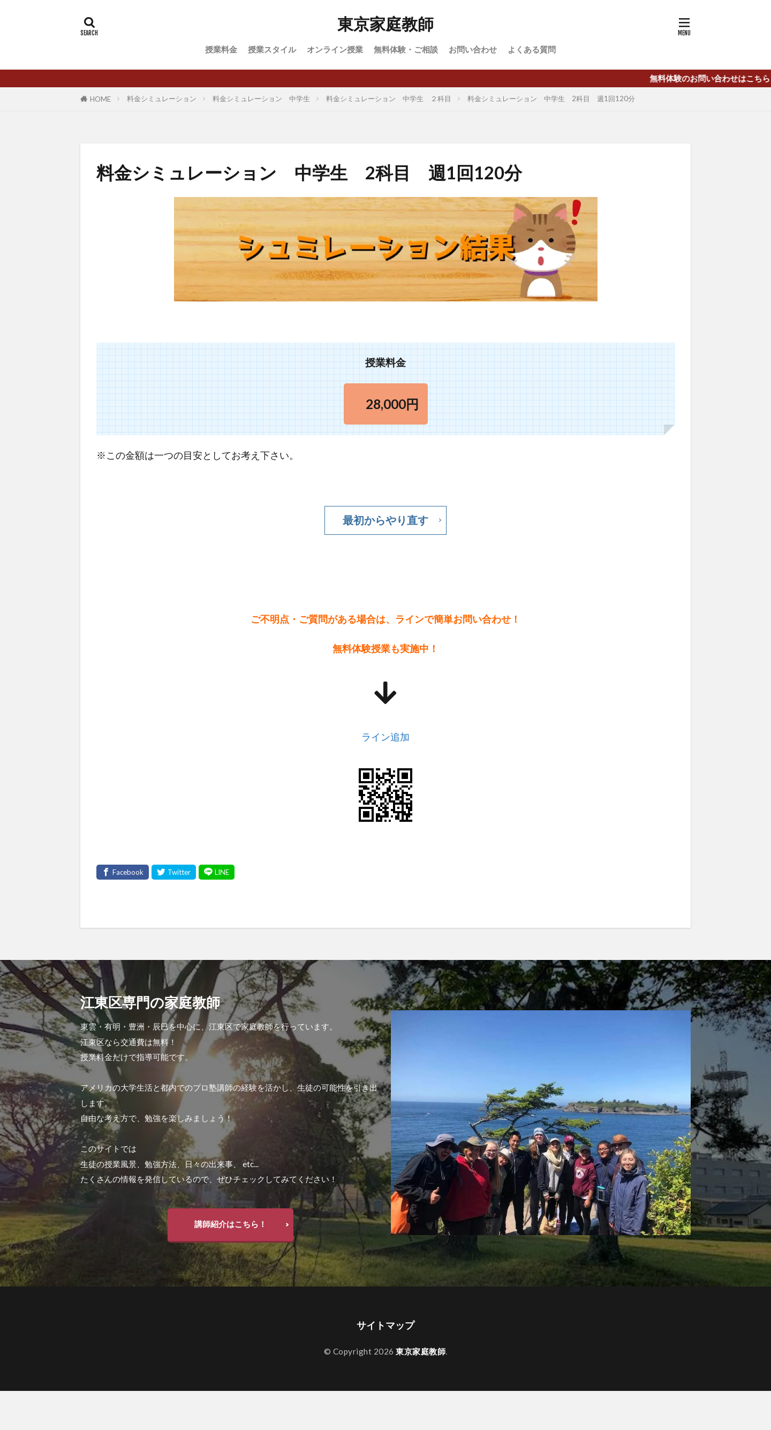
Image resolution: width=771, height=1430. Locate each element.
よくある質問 (532, 49)
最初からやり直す (385, 519)
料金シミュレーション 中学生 (261, 98)
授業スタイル (272, 49)
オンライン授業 (335, 49)
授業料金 (221, 49)
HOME (100, 99)
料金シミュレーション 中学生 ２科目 (388, 98)
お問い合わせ (473, 49)
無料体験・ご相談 (406, 49)
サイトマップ (385, 1325)
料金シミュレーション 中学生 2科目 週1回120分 (551, 98)
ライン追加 (385, 737)
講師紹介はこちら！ (230, 1224)
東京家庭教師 (385, 24)
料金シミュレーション (161, 98)
